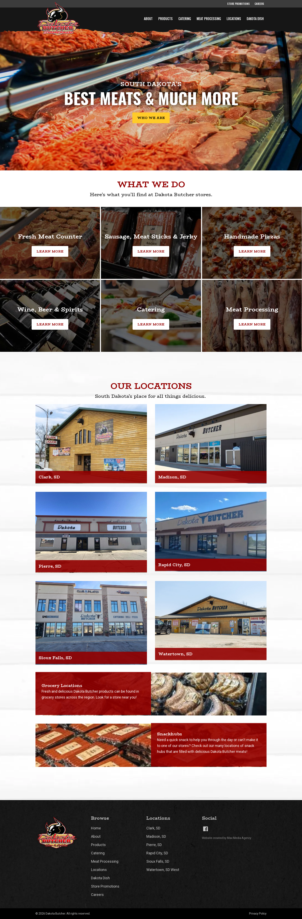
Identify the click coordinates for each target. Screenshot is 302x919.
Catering (184, 18)
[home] (56, 19)
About (148, 18)
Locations (234, 18)
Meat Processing (209, 18)
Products (165, 18)
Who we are (151, 118)
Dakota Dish (255, 18)
